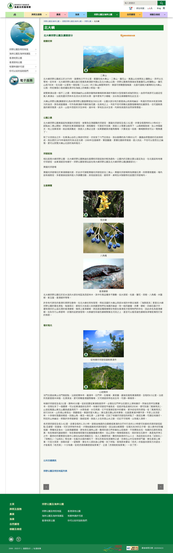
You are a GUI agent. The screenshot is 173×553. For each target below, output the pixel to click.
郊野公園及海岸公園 (51, 21)
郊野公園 (87, 21)
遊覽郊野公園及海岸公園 (72, 21)
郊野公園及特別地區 (51, 511)
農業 (11, 514)
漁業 (11, 519)
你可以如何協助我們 (77, 520)
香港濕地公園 (74, 511)
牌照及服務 (15, 509)
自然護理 (14, 524)
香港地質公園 (48, 520)
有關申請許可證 (75, 516)
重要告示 (27, 549)
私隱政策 (37, 549)
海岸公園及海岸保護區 (53, 516)
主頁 (11, 504)
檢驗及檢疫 (15, 529)
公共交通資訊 (49, 460)
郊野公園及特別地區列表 (55, 471)
